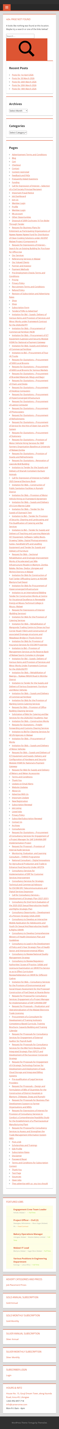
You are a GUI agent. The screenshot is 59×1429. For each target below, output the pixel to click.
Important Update (20, 797)
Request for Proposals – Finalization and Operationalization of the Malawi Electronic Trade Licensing (29, 1010)
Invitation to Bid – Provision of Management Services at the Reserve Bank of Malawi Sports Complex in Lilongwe (29, 652)
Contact (15, 168)
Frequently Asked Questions (25, 179)
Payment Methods (20, 269)
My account (17, 213)
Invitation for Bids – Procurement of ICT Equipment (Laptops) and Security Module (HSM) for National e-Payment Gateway (29, 339)
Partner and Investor (21, 265)
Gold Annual (12, 1302)
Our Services (18, 255)
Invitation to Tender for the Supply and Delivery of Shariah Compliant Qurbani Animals (28, 471)
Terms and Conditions (22, 776)
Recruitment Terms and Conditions (28, 286)
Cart (14, 161)
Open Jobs (16, 1180)
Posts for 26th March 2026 (24, 81)
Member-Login (19, 210)
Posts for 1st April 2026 (22, 74)
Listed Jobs (17, 811)
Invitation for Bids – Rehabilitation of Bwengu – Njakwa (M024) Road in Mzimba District (28, 676)
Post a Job (16, 1141)
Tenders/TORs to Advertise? (25, 311)
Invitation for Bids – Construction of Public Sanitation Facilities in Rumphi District (27, 488)
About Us (16, 790)
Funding (16, 182)
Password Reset (19, 1159)
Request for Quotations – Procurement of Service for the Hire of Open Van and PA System (28, 426)
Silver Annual (12, 1339)
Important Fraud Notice (23, 192)
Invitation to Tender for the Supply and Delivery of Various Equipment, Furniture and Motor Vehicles (28, 686)
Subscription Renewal (22, 804)
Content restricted (20, 172)
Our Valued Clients (20, 262)
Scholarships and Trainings (24, 1145)
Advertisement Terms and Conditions (29, 154)
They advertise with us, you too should (30, 1183)
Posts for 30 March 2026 (23, 78)
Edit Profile (17, 1148)
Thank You (17, 780)
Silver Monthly (13, 1357)
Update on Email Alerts (22, 783)
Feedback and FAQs (21, 175)
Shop (14, 300)
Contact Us (17, 822)
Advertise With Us (20, 794)
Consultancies (18, 829)
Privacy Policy (18, 283)
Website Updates (20, 787)
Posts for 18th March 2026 (24, 88)
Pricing (15, 279)
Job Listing (16, 808)
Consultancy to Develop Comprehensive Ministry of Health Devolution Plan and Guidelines (29, 937)
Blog (14, 158)
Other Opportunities (21, 217)
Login (8, 1375)
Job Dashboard (19, 196)
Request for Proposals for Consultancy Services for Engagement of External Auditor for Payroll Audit (28, 1037)
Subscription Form (20, 307)
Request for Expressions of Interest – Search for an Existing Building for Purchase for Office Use (29, 248)
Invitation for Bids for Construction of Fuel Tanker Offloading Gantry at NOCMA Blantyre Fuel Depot (28, 579)
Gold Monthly (12, 1321)
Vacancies (16, 1176)
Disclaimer (17, 1155)
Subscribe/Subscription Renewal (27, 818)
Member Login (18, 203)
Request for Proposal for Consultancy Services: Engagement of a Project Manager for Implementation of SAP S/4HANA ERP (29, 999)
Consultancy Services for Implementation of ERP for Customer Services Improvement (26, 874)
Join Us (15, 199)
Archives (16, 825)
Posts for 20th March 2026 (24, 85)
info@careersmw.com (16, 1404)
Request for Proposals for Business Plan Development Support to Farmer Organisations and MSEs (29, 1103)
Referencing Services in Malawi (26, 258)
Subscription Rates (21, 1152)
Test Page (16, 1173)
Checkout (16, 165)
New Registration (20, 801)
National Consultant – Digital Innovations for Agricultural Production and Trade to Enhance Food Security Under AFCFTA (29, 864)
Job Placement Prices (16, 1284)
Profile (15, 206)
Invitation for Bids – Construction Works (30, 721)
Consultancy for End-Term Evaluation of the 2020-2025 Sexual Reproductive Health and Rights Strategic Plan (29, 905)
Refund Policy (18, 290)
